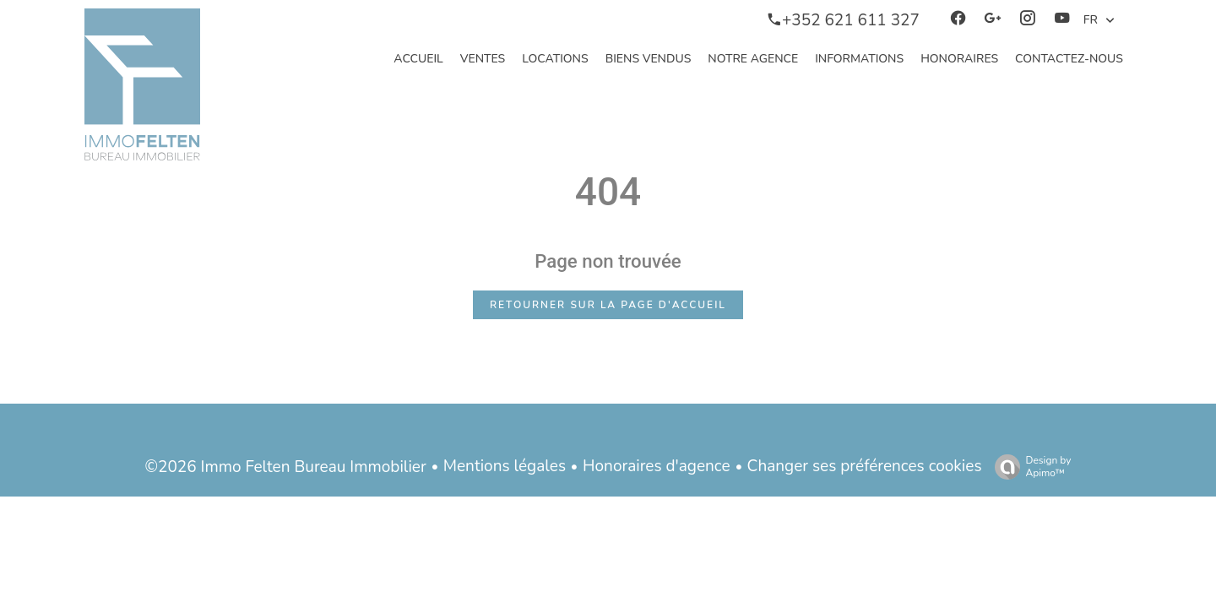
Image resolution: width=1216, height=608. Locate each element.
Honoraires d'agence (656, 466)
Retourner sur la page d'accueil (608, 305)
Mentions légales (504, 466)
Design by (1029, 466)
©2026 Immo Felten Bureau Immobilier (285, 467)
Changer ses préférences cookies (864, 466)
